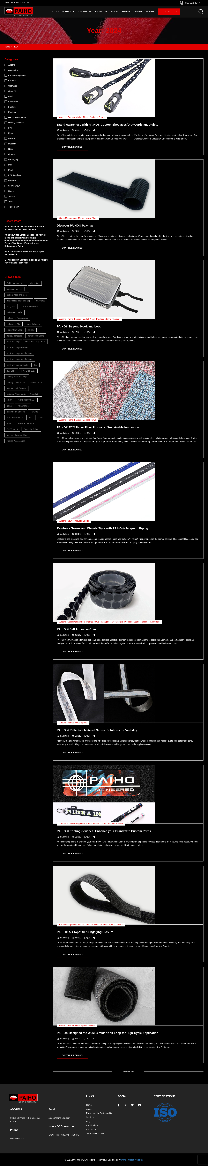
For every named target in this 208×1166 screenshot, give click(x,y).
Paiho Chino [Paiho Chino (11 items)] (23, 406)
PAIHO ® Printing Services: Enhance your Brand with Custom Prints (104, 831)
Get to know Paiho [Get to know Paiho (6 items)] (29, 306)
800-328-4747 (192, 3)
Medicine (12, 144)
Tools (10, 201)
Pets (10, 165)
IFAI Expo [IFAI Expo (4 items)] (11, 371)
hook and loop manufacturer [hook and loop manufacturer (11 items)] (19, 353)
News (85, 117)
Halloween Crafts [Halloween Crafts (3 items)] (14, 312)
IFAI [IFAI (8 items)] (35, 365)
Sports (101, 117)
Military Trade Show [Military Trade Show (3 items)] (16, 382)
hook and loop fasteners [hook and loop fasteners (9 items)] (17, 347)
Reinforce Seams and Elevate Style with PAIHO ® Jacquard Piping (102, 528)
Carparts (12, 80)
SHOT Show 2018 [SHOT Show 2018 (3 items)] (25, 423)
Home (55, 11)
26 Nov (76, 634)
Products (85, 11)
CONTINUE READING (72, 147)
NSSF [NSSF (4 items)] (9, 400)
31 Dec (76, 130)
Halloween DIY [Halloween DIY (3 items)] (13, 324)
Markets (68, 11)
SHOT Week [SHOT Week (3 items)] (12, 429)
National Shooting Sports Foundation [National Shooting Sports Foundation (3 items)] (23, 394)
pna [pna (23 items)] (30, 417)
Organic (11, 154)
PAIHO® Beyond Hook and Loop (79, 326)
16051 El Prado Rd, (20, 1118)
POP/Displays (117, 622)
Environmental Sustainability (99, 1113)
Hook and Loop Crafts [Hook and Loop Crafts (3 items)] (35, 341)
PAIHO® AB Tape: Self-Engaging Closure (85, 932)
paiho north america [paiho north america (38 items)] (16, 412)
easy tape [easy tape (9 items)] (40, 301)
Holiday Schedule (16, 123)
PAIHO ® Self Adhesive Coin (76, 629)
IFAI (10, 128)
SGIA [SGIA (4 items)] (9, 423)
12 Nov (76, 836)
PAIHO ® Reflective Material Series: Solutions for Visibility (97, 730)
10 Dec (76, 433)
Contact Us (169, 11)
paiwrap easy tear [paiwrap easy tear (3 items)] (15, 417)
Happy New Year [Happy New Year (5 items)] (14, 330)
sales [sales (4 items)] (40, 417)
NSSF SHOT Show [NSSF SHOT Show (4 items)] (26, 400)
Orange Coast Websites (131, 1160)
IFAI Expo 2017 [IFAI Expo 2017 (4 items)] (28, 371)
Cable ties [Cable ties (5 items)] (34, 283)
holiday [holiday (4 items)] (31, 330)
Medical (86, 420)
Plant (94, 218)
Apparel (62, 117)
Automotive (13, 70)
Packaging (104, 622)
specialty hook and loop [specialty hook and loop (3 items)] (17, 435)
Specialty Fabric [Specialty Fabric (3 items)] (31, 429)
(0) (87, 130)
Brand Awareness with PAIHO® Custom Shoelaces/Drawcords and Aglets (107, 124)
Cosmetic (12, 86)
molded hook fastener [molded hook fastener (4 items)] (16, 388)
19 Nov (76, 735)
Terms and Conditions (96, 1133)
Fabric (70, 319)
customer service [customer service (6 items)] (14, 289)
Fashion (71, 117)
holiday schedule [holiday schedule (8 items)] (14, 336)
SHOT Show (14, 186)
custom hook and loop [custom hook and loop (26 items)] (17, 295)
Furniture (12, 112)
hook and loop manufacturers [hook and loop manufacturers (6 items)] (20, 359)
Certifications (144, 11)
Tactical (115, 319)
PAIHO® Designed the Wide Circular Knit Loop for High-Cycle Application (107, 1033)
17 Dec (76, 332)
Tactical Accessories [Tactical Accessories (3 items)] (16, 441)
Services (101, 11)
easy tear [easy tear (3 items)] (11, 306)
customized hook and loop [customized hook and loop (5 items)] (18, 301)
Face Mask (13, 101)
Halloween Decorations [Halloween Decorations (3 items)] (17, 318)
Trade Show (153, 622)
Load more (128, 1071)
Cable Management (68, 218)
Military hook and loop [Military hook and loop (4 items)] (17, 377)
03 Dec (76, 534)
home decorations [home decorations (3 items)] (36, 336)
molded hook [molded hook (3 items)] (36, 382)
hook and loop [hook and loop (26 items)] (13, 341)
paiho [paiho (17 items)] (9, 406)
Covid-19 (12, 91)
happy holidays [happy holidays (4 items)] (33, 324)
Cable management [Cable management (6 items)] (15, 283)
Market (79, 117)
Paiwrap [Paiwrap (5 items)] (34, 412)
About (125, 11)
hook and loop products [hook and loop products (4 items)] (17, 365)
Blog (114, 11)
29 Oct (76, 1038)
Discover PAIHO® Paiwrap (75, 225)
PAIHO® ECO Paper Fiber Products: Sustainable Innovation (98, 427)
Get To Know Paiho (17, 117)
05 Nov (76, 937)
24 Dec (76, 231)
